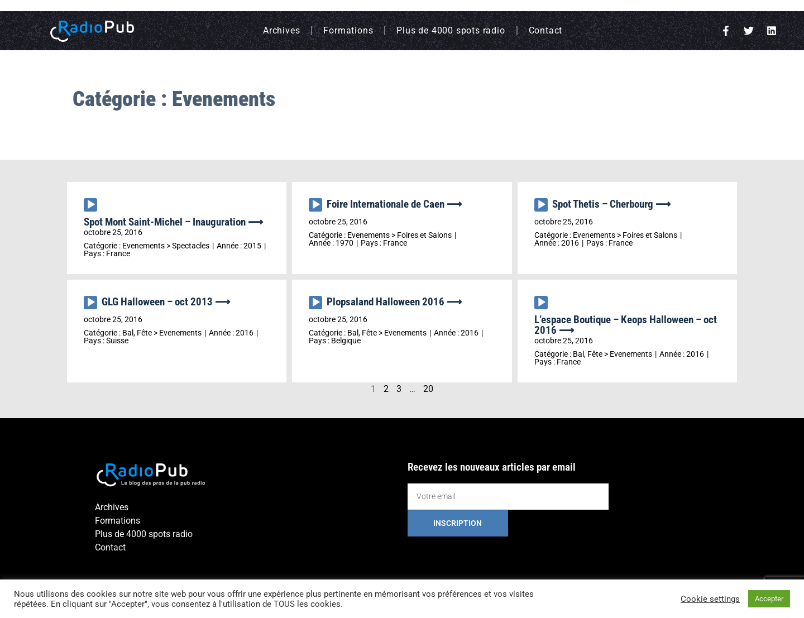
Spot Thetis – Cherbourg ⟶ (611, 204)
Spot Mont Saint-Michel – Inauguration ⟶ (173, 221)
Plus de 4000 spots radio (450, 30)
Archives (281, 30)
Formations (348, 30)
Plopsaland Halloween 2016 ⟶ (394, 301)
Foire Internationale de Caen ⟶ (394, 204)
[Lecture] (90, 205)
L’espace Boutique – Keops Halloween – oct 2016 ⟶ (625, 325)
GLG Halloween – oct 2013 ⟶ (166, 301)
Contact (546, 30)
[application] (93, 208)
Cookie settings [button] (710, 599)
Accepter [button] (769, 599)
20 (428, 389)
